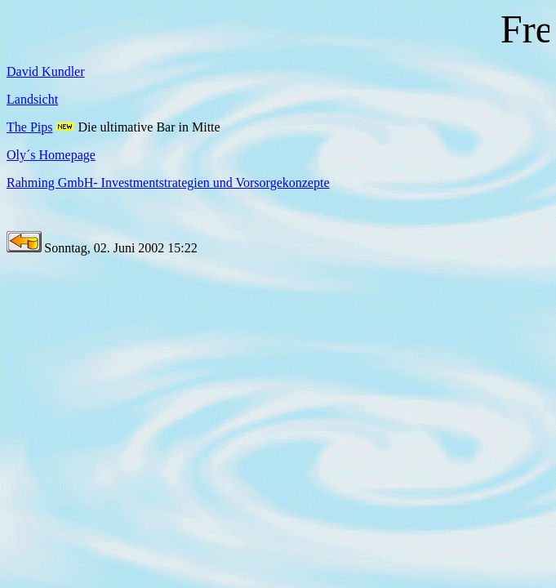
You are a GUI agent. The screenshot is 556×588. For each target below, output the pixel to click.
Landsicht (32, 99)
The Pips (29, 127)
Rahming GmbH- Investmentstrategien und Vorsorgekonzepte (168, 182)
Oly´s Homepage (51, 155)
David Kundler (46, 71)
